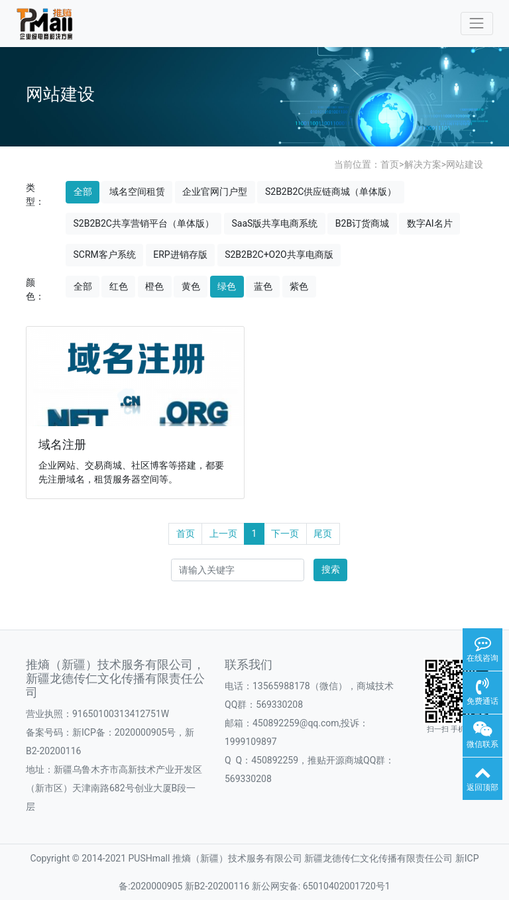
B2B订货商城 (362, 223)
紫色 (299, 286)
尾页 (322, 533)
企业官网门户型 (214, 191)
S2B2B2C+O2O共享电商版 (279, 254)
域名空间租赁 (137, 191)
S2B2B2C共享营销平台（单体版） (144, 223)
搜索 (330, 569)
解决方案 (422, 164)
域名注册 (63, 444)
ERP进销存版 (180, 254)
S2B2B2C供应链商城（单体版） (330, 191)
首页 (389, 164)
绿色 (226, 286)
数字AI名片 (430, 223)
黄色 (191, 286)
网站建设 (464, 164)
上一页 (223, 533)
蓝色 (263, 286)
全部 (83, 191)
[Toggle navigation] (477, 23)
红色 (118, 286)
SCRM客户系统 (105, 254)
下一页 (285, 533)
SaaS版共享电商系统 (274, 223)
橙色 (154, 286)
